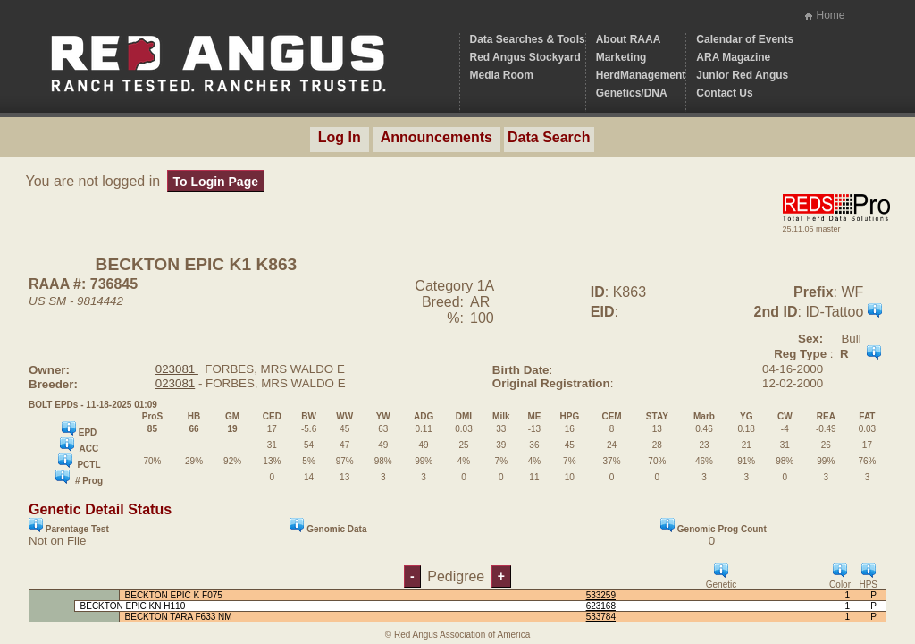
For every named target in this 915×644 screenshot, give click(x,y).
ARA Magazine (733, 57)
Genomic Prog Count (713, 526)
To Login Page (215, 181)
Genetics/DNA (631, 93)
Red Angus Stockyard (525, 57)
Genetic (721, 576)
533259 (601, 595)
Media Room (501, 75)
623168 (601, 606)
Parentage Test (69, 526)
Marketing (621, 57)
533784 (601, 617)
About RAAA (628, 39)
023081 (176, 369)
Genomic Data (328, 526)
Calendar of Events (744, 39)
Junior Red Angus (742, 75)
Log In (339, 137)
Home (830, 15)
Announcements (436, 137)
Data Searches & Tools (527, 39)
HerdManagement (641, 75)
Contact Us (724, 93)
